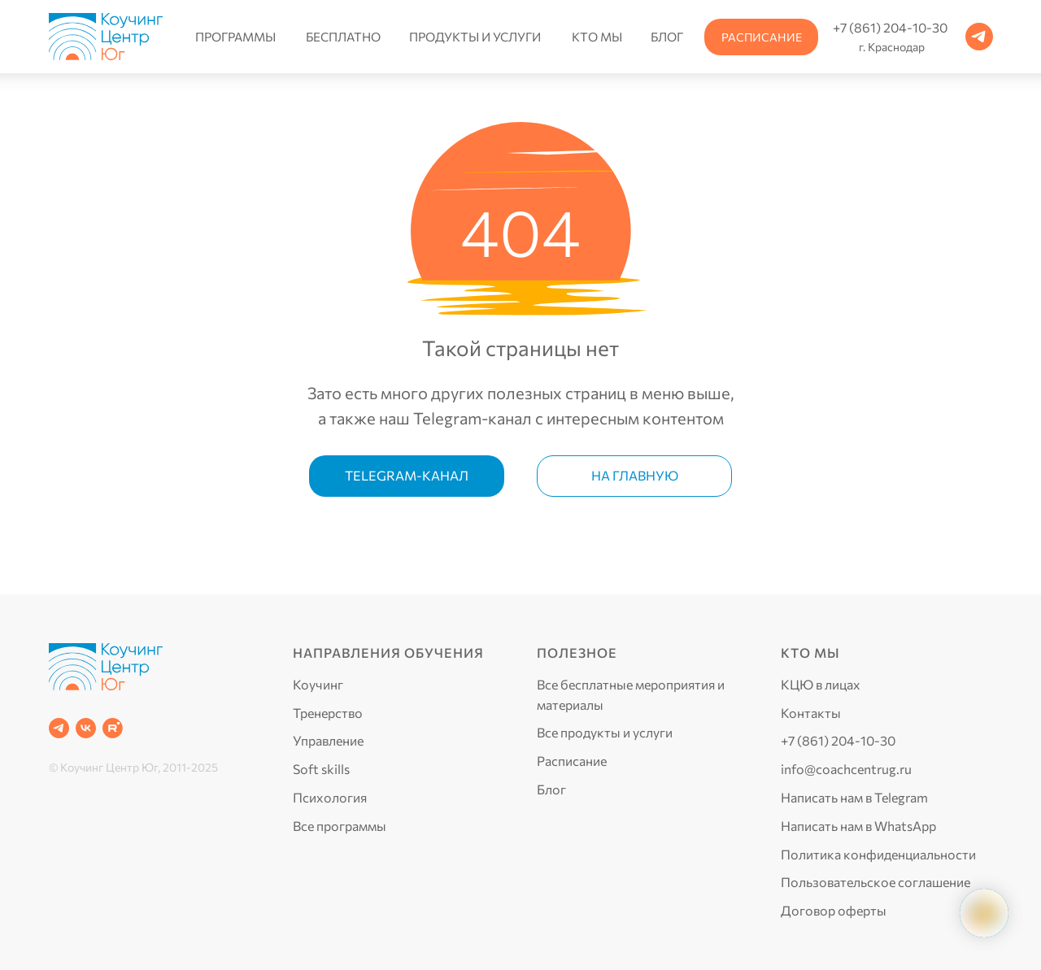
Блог (551, 789)
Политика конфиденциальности (878, 854)
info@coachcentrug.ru (846, 768)
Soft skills (321, 768)
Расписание (572, 760)
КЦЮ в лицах (820, 684)
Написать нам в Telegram (854, 797)
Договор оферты (833, 910)
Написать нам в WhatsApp (858, 825)
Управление (328, 740)
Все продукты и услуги (605, 732)
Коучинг (318, 684)
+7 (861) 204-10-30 (838, 740)
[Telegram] (59, 728)
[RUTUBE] (112, 728)
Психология (330, 797)
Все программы (339, 825)
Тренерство (328, 712)
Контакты (811, 712)
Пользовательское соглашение (875, 882)
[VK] (86, 728)
